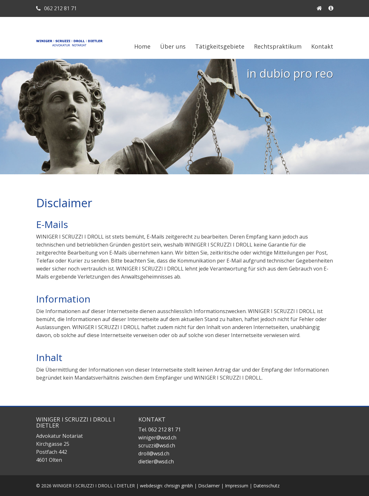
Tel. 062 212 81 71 (159, 429)
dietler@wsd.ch (156, 461)
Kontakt (322, 46)
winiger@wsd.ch (157, 437)
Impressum (236, 486)
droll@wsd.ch (153, 453)
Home (142, 46)
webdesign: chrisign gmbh (166, 486)
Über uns (173, 46)
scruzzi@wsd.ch (156, 445)
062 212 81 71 (56, 8)
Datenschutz (266, 486)
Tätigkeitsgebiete (219, 46)
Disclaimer (209, 486)
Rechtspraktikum (278, 46)
